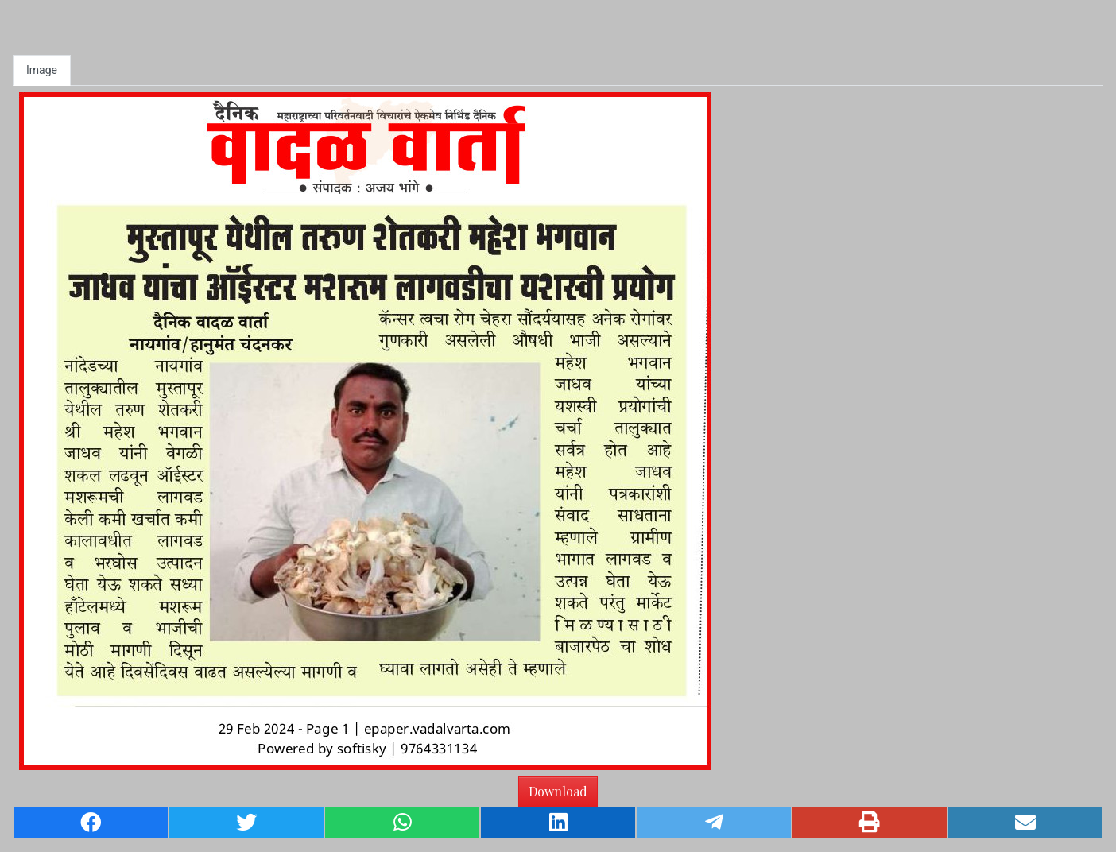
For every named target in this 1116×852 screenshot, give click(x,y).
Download (558, 791)
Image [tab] (41, 70)
